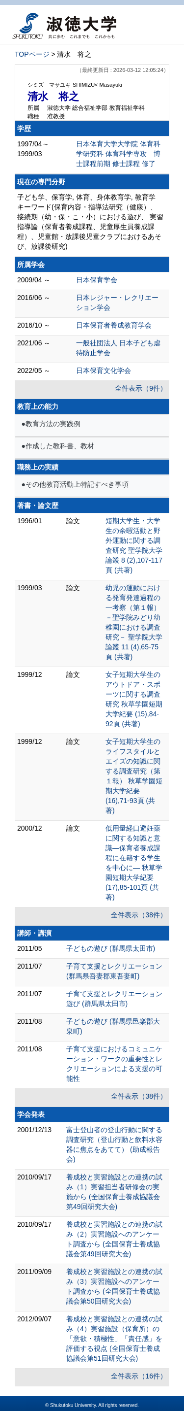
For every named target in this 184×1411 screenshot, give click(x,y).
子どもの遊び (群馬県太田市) (110, 948)
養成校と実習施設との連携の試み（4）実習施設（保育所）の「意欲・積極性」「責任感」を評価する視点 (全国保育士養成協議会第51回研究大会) (114, 1338)
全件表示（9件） (141, 388)
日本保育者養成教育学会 (114, 325)
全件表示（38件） (139, 915)
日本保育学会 (96, 280)
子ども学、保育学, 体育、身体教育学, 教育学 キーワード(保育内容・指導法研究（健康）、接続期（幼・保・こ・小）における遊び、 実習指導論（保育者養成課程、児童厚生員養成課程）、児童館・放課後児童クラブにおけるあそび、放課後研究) (90, 221)
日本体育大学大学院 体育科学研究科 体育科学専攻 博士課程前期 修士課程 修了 (118, 154)
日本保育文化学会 (103, 370)
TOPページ (32, 54)
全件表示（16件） (139, 1376)
